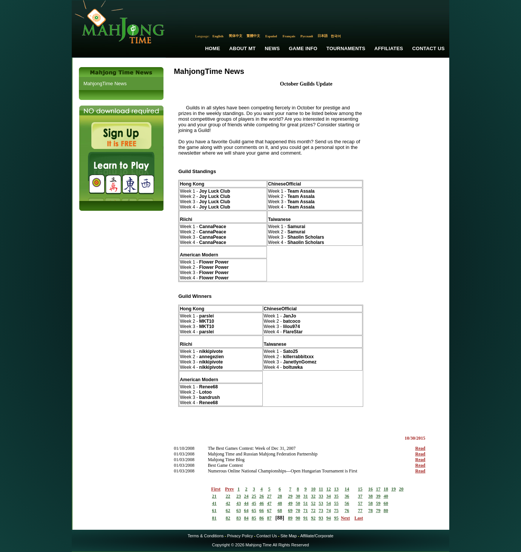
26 (261, 496)
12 (328, 489)
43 (238, 503)
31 (305, 496)
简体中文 (235, 36)
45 (254, 503)
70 (298, 510)
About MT (242, 48)
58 (370, 503)
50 (298, 503)
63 (238, 510)
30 (298, 496)
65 (254, 510)
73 (321, 510)
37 (360, 496)
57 (360, 503)
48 (279, 503)
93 (321, 518)
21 (214, 496)
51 (305, 503)
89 (290, 518)
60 (386, 503)
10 (313, 489)
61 (214, 510)
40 (386, 496)
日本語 (323, 36)
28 (279, 496)
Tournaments (346, 48)
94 (328, 518)
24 (246, 496)
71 (305, 510)
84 (246, 518)
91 (305, 518)
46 (261, 503)
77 (360, 510)
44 (246, 503)
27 (269, 496)
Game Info (303, 48)
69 (290, 510)
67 (269, 510)
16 (370, 489)
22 (228, 496)
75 (336, 510)
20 (401, 489)
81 (214, 518)
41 (214, 503)
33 (321, 496)
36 (347, 496)
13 (336, 489)
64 (246, 510)
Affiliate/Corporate (316, 536)
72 (313, 510)
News (272, 48)
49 (290, 503)
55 (336, 503)
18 (386, 489)
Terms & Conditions (206, 536)
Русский (307, 36)
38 (370, 496)
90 (298, 518)
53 (321, 503)
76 (347, 510)
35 (336, 496)
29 (290, 496)
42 (228, 503)
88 (279, 518)
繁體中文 (253, 36)
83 (238, 518)
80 (386, 510)
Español (271, 36)
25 (254, 496)
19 (393, 489)
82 (228, 518)
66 (261, 510)
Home (212, 48)
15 (360, 489)
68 (279, 510)
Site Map (289, 536)
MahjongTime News (104, 83)
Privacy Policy (240, 536)
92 (313, 518)
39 (378, 496)
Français (289, 36)
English (218, 36)
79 (378, 510)
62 (228, 510)
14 (347, 489)
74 (328, 510)
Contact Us (428, 48)
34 (328, 496)
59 (378, 503)
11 (321, 489)
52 (313, 503)
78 (370, 510)
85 (254, 518)
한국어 (336, 36)
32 (313, 496)
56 (347, 503)
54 (328, 503)
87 (269, 518)
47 (269, 503)
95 (336, 518)
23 (238, 496)
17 (378, 489)
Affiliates (389, 48)
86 (261, 518)
